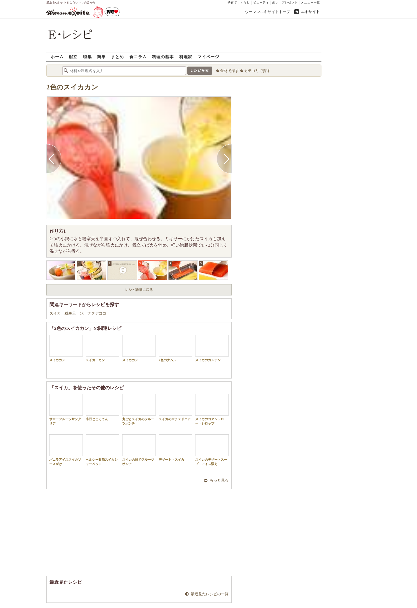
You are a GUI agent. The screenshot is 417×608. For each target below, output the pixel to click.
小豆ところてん (102, 407)
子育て (232, 2)
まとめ (117, 56)
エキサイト (310, 12)
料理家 (185, 56)
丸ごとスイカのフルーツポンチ (139, 409)
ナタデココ (96, 313)
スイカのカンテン (212, 348)
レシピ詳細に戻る (139, 290)
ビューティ (261, 2)
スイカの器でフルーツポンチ (139, 450)
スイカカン (66, 348)
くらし (245, 2)
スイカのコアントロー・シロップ (212, 409)
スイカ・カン (102, 348)
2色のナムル (175, 348)
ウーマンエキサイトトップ (267, 12)
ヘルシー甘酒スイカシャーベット (102, 450)
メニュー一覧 (310, 2)
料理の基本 (163, 56)
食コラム (138, 56)
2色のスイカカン (72, 87)
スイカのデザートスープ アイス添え (212, 450)
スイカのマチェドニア (175, 407)
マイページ (208, 56)
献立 (73, 56)
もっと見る (219, 480)
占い (275, 2)
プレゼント (290, 2)
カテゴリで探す (257, 71)
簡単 (101, 56)
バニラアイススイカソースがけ (66, 450)
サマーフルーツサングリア (66, 409)
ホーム (57, 56)
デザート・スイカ (175, 447)
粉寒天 (71, 313)
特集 (87, 56)
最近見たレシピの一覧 (209, 594)
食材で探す (229, 71)
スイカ (56, 313)
